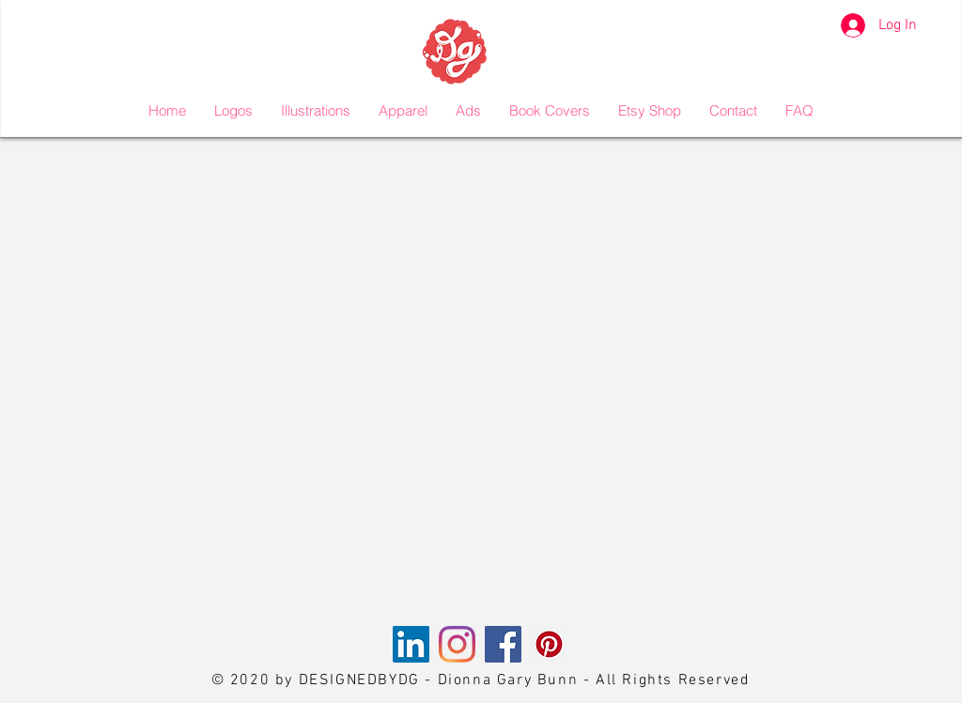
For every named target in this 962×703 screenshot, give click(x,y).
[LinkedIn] (411, 644)
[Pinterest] (549, 644)
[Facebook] (503, 644)
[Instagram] (457, 644)
